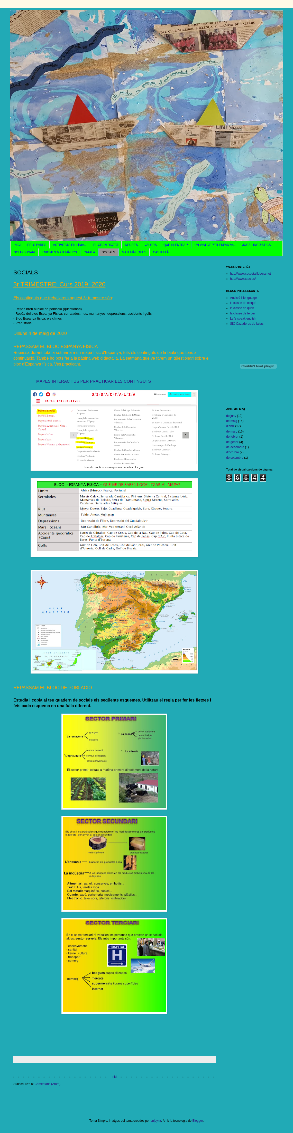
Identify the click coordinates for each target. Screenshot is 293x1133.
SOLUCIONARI (24, 252)
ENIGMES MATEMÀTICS (59, 252)
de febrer (232, 436)
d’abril (230, 426)
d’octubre (232, 452)
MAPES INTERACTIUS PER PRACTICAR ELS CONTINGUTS (93, 381)
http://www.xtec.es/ (243, 279)
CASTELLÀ (161, 252)
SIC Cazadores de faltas (246, 323)
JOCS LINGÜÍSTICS (256, 245)
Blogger (197, 1120)
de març (231, 431)
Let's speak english (243, 318)
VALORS (150, 245)
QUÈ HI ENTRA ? (175, 245)
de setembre (234, 457)
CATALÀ (89, 252)
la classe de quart (242, 308)
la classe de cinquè (243, 303)
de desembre (235, 447)
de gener (232, 442)
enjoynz (156, 1120)
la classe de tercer (242, 313)
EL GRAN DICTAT (105, 245)
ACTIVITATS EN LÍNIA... (70, 245)
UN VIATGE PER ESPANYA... (215, 245)
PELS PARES (36, 245)
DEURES (131, 245)
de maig (231, 421)
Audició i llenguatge (243, 298)
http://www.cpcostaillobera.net (250, 273)
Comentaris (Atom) (47, 1084)
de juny (231, 416)
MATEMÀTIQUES (134, 252)
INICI (17, 245)
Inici (114, 1077)
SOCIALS (108, 252)
